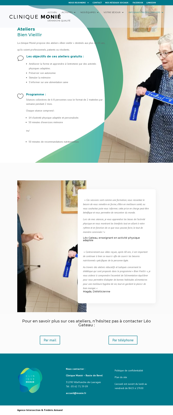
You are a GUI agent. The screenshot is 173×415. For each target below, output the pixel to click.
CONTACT (97, 3)
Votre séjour (112, 12)
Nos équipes (88, 12)
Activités (67, 12)
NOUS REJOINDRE (77, 3)
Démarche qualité (59, 20)
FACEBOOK (138, 3)
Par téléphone (123, 340)
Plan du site (121, 377)
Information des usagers (144, 12)
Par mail (50, 340)
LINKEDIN (151, 3)
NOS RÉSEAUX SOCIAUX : (117, 3)
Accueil (52, 12)
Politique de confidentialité (129, 370)
